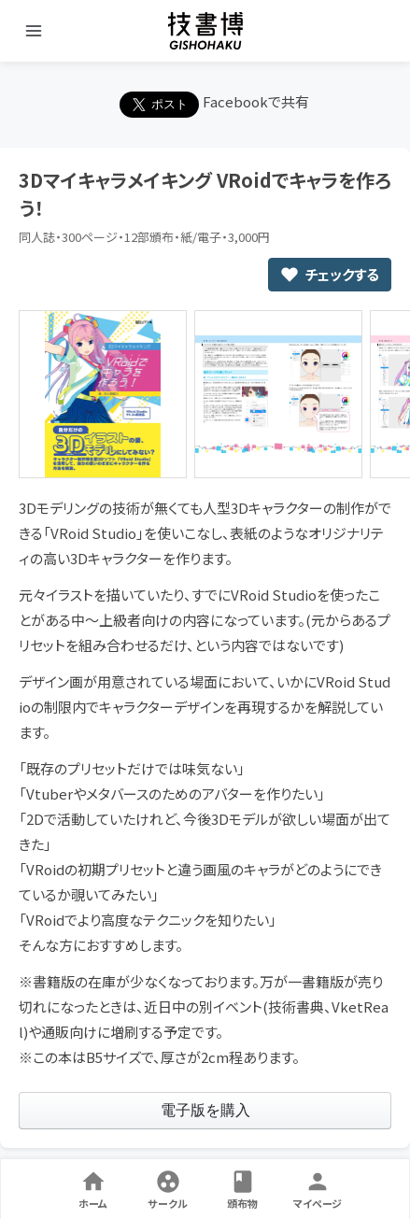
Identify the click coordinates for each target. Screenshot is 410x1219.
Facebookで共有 (256, 101)
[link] (205, 1110)
